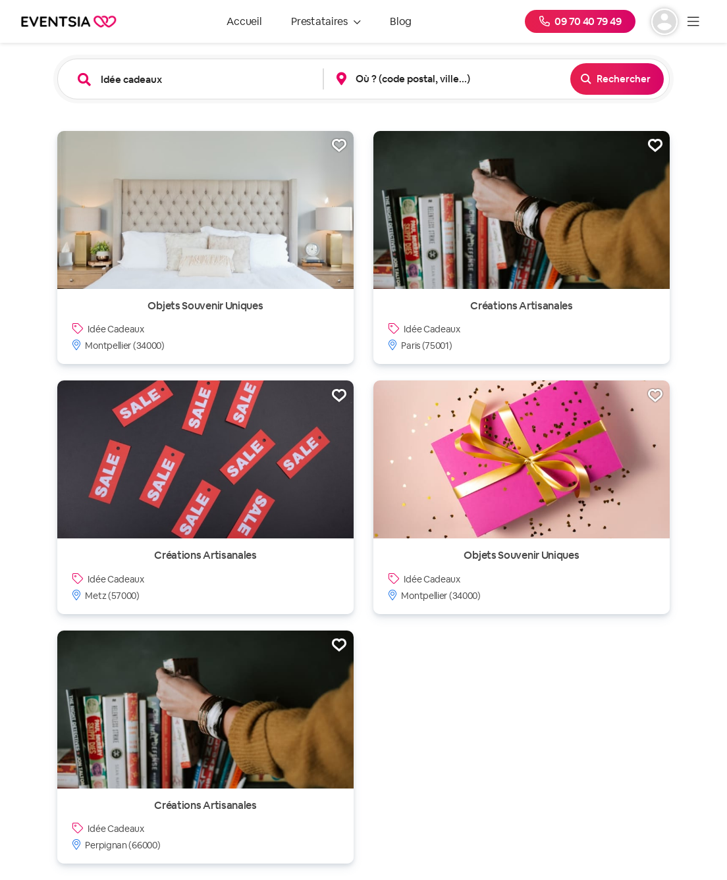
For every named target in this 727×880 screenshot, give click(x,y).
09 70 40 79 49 (580, 21)
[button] (448, 79)
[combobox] (200, 79)
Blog (401, 21)
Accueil (244, 21)
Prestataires (325, 21)
